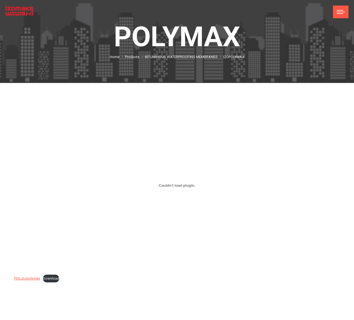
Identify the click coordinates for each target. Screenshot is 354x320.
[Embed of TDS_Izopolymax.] (177, 185)
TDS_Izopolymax (27, 278)
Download (51, 278)
